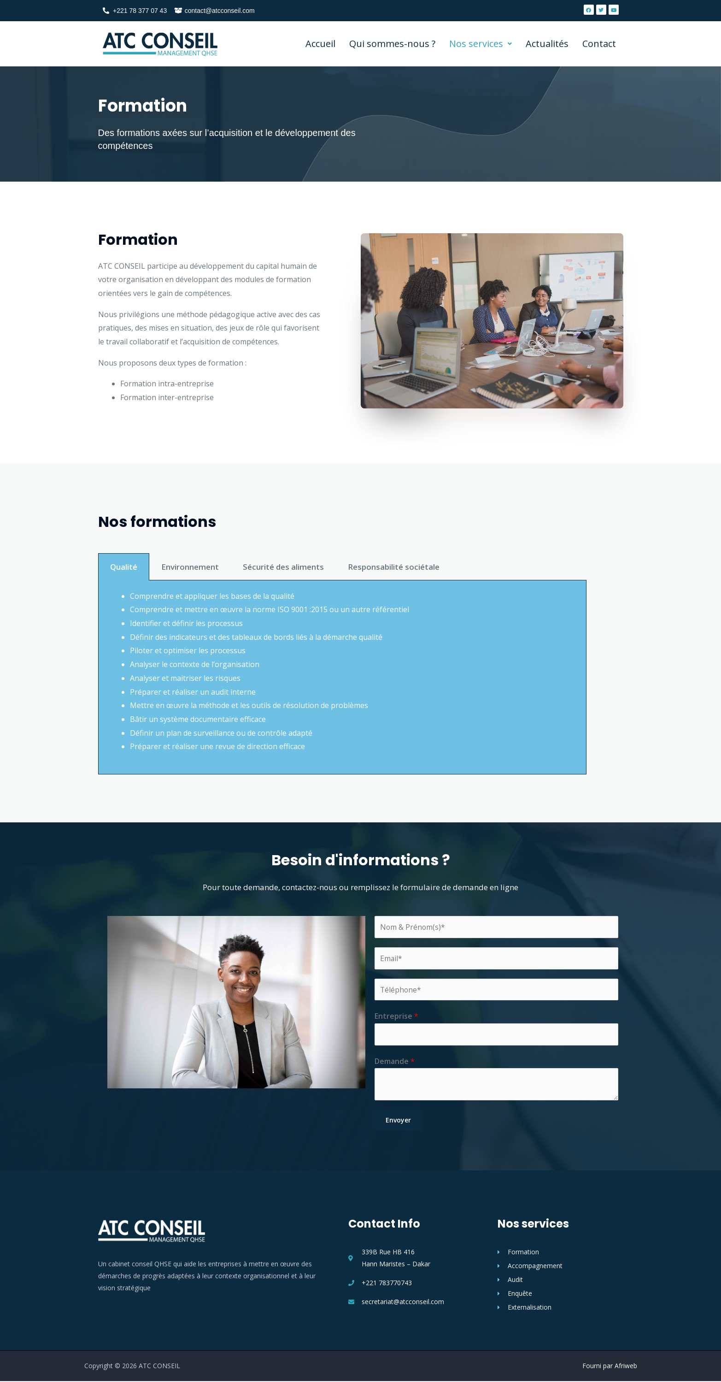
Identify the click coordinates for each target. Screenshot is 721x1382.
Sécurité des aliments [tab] (283, 637)
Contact (599, 43)
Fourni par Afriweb (609, 1366)
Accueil (320, 43)
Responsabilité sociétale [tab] (394, 637)
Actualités (547, 43)
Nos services (480, 43)
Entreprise (396, 1016)
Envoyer (398, 1120)
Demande (395, 1062)
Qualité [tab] (123, 637)
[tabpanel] (342, 747)
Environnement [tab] (190, 637)
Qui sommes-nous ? (392, 43)
